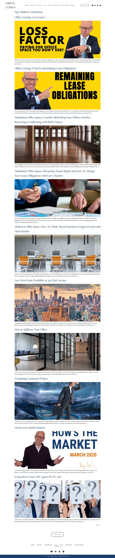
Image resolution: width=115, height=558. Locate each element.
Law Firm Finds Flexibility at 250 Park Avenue (40, 280)
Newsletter (55, 5)
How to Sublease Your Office (31, 329)
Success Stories (64, 5)
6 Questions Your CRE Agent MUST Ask (38, 477)
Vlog (45, 5)
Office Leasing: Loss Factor (30, 17)
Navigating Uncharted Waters (31, 378)
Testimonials (39, 5)
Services (31, 5)
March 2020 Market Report (30, 428)
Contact (72, 5)
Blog (49, 5)
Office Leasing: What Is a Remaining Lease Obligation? (45, 68)
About (26, 5)
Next (98, 525)
